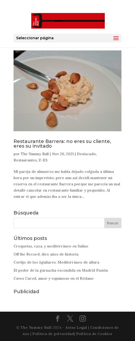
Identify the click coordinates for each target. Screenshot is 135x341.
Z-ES (43, 160)
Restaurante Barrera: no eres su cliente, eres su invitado (62, 144)
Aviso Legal (76, 327)
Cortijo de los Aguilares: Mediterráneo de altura (56, 262)
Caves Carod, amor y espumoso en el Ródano (54, 278)
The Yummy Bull (35, 154)
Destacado (86, 154)
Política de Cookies (94, 333)
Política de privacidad (53, 333)
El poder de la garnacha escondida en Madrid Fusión (61, 270)
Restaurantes (25, 160)
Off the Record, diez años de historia (46, 254)
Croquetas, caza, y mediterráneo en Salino (51, 246)
